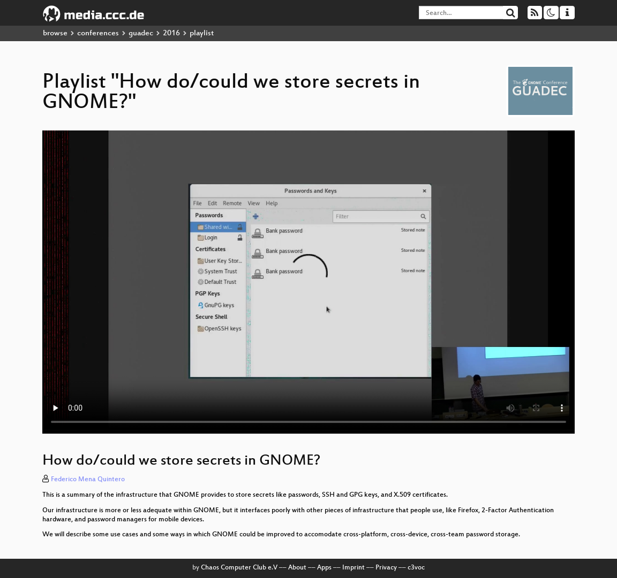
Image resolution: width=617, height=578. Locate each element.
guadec (141, 33)
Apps (324, 568)
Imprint (353, 568)
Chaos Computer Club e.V (239, 568)
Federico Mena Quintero (88, 479)
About (297, 568)
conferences (98, 33)
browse (55, 33)
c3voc (416, 568)
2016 (171, 33)
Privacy (386, 568)
